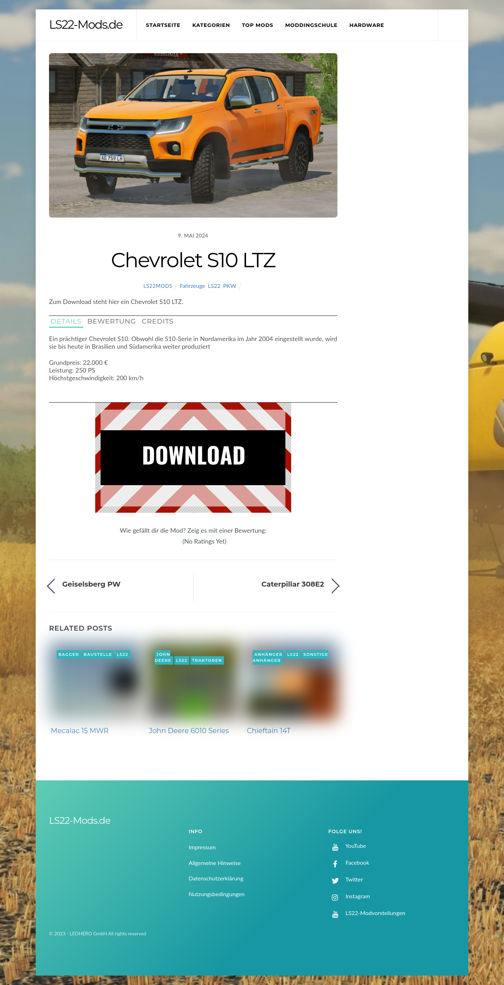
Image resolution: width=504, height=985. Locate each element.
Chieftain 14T (268, 731)
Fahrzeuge (192, 285)
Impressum (202, 847)
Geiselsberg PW (91, 584)
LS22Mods (158, 286)
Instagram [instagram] (349, 896)
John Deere (163, 657)
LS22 (214, 285)
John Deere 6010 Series (189, 731)
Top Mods (257, 25)
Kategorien (211, 25)
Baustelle (98, 654)
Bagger (68, 654)
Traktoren (207, 660)
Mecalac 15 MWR (79, 731)
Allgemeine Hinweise (215, 862)
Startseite (163, 25)
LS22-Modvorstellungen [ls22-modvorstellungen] (366, 912)
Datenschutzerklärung (216, 878)
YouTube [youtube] (347, 845)
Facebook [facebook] (348, 862)
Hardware (366, 25)
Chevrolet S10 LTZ (193, 259)
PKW (229, 285)
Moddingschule (311, 25)
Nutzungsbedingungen (217, 894)
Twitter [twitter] (345, 879)
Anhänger (268, 654)
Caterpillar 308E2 (292, 584)
